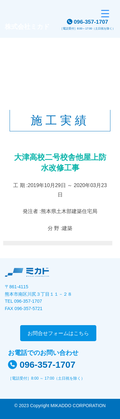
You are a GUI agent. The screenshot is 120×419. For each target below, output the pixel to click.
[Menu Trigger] (105, 13)
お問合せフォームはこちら (58, 333)
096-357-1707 (91, 22)
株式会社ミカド (27, 26)
